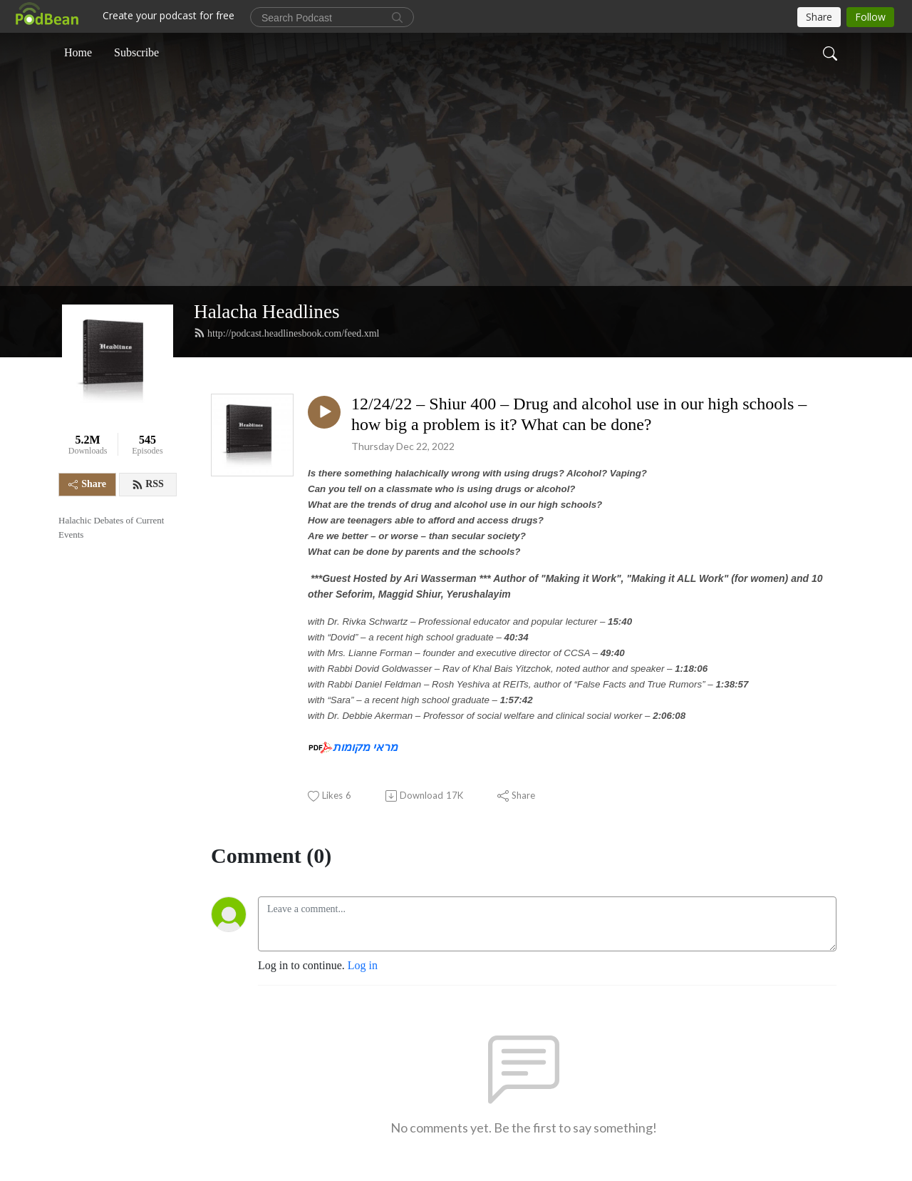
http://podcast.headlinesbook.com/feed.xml (286, 333)
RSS (148, 484)
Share (87, 484)
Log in (363, 965)
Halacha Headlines (267, 311)
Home (78, 52)
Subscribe (136, 52)
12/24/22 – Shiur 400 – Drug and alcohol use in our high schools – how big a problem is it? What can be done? (579, 414)
